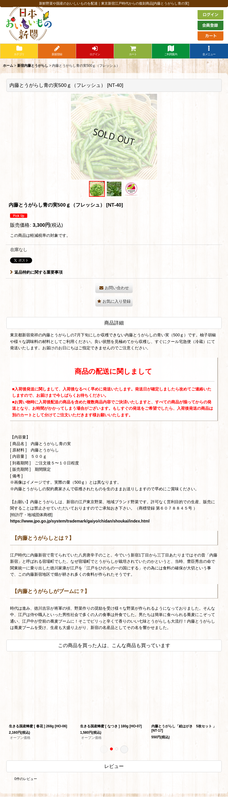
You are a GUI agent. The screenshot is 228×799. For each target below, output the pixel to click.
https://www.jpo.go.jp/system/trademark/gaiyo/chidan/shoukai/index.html (80, 521)
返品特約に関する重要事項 (36, 272)
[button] (209, 51)
